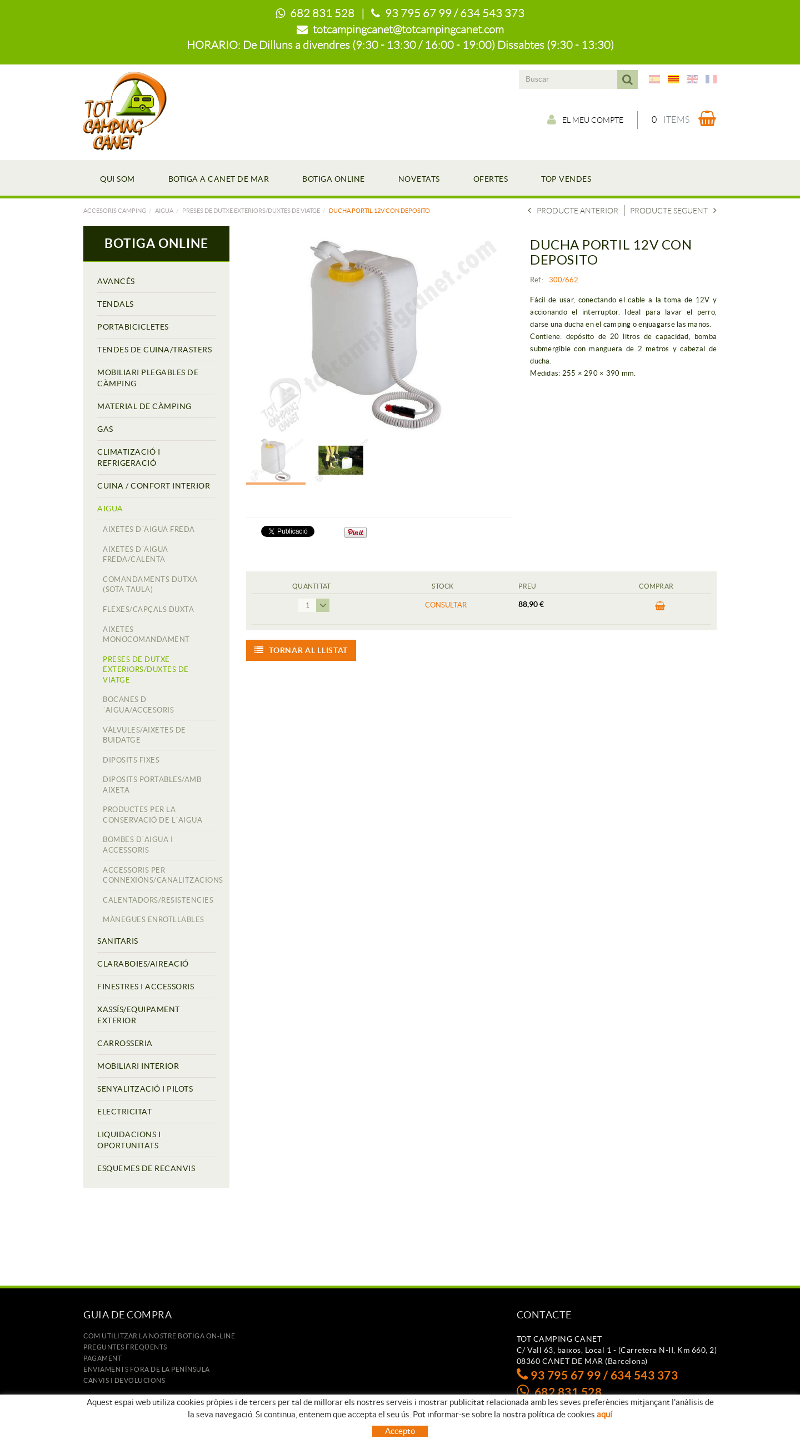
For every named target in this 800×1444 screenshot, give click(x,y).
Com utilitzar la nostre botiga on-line (159, 1336)
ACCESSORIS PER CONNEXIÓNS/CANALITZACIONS (159, 875)
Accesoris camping (114, 210)
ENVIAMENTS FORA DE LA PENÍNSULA (146, 1369)
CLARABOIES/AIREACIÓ (143, 963)
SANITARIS (117, 941)
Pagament (102, 1358)
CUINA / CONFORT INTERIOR (153, 485)
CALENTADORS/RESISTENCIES (158, 900)
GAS (105, 429)
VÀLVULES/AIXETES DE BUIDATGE (144, 735)
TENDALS (115, 304)
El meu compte (585, 119)
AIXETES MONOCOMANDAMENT (146, 634)
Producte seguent (673, 210)
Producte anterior (573, 210)
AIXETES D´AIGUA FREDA (149, 529)
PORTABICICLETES (133, 326)
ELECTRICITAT (124, 1111)
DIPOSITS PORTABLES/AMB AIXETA (152, 784)
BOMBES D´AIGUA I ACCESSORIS (138, 844)
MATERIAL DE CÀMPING (144, 406)
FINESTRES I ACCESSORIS (145, 986)
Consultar (446, 605)
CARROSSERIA (125, 1043)
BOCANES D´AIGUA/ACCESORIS (138, 704)
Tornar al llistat (301, 650)
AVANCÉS (116, 281)
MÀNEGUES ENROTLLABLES (153, 919)
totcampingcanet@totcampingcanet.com (408, 29)
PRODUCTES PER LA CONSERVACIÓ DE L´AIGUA (152, 814)
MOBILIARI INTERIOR (138, 1066)
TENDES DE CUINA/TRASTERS (154, 349)
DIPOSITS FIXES (131, 760)
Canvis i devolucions (124, 1380)
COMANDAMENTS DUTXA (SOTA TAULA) (150, 584)
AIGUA (164, 210)
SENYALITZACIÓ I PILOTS (145, 1088)
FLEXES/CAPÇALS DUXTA (148, 609)
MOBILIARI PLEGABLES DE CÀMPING (147, 378)
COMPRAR (660, 606)
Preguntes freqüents (125, 1347)
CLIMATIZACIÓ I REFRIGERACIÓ (128, 457)
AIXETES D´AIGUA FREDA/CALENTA (135, 554)
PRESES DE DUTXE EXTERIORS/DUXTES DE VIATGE (251, 210)
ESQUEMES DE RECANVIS (146, 1168)
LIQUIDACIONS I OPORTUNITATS (129, 1140)
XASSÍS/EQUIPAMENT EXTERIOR (138, 1015)
